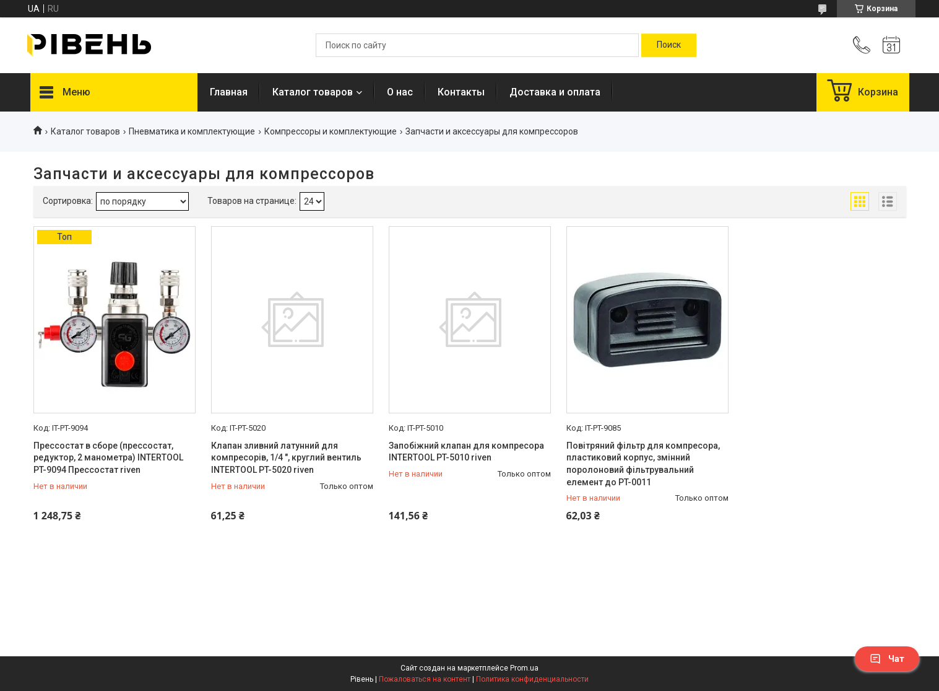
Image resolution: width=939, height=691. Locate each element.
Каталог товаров (312, 92)
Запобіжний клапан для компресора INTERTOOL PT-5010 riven (466, 452)
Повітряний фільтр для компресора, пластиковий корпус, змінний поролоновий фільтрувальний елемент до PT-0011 (643, 464)
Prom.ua (524, 668)
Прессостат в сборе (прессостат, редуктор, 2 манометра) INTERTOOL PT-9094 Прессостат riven (108, 458)
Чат (887, 658)
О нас (400, 92)
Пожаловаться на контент (424, 679)
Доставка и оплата (554, 92)
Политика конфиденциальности (532, 679)
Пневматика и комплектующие (192, 131)
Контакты (461, 92)
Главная (229, 92)
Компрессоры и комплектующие (330, 131)
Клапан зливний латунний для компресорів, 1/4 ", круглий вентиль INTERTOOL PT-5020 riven (286, 458)
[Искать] (668, 45)
